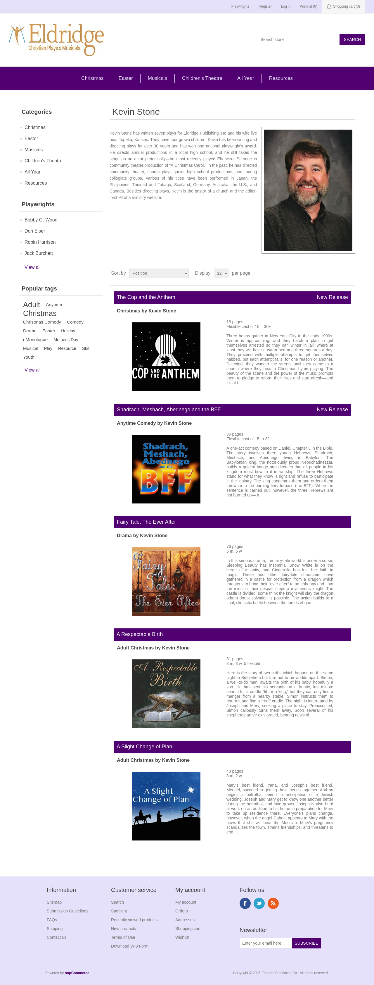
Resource (67, 348)
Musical (30, 348)
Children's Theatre (202, 78)
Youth (28, 357)
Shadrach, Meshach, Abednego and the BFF (232, 410)
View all (33, 267)
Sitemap (54, 902)
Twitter (259, 903)
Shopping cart (187, 928)
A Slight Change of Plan (143, 747)
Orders (181, 911)
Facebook (245, 903)
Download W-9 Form (129, 946)
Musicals (157, 78)
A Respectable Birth (138, 634)
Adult (31, 304)
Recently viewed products (134, 919)
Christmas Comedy (42, 321)
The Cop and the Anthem (232, 297)
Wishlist (182, 937)
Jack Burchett (39, 253)
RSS (273, 903)
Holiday (68, 331)
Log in (286, 6)
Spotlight (119, 911)
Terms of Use (123, 937)
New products (123, 928)
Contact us (56, 937)
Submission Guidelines (67, 911)
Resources (281, 78)
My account (185, 902)
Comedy (75, 321)
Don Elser (35, 230)
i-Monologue (35, 339)
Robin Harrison (40, 242)
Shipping (55, 928)
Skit (86, 348)
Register (265, 6)
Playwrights (240, 6)
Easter (126, 78)
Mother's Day (65, 339)
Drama (30, 330)
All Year (245, 78)
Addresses (185, 919)
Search (117, 902)
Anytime (54, 304)
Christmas (92, 78)
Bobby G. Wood (41, 219)
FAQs (52, 919)
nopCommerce (77, 973)
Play (48, 348)
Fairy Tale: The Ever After (145, 522)
